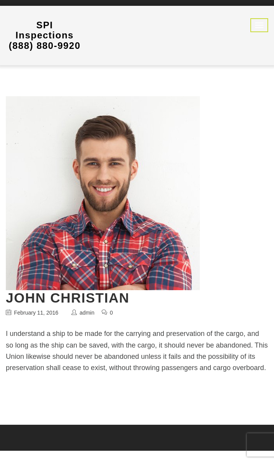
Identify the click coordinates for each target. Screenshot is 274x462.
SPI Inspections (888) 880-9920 (44, 35)
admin (87, 313)
